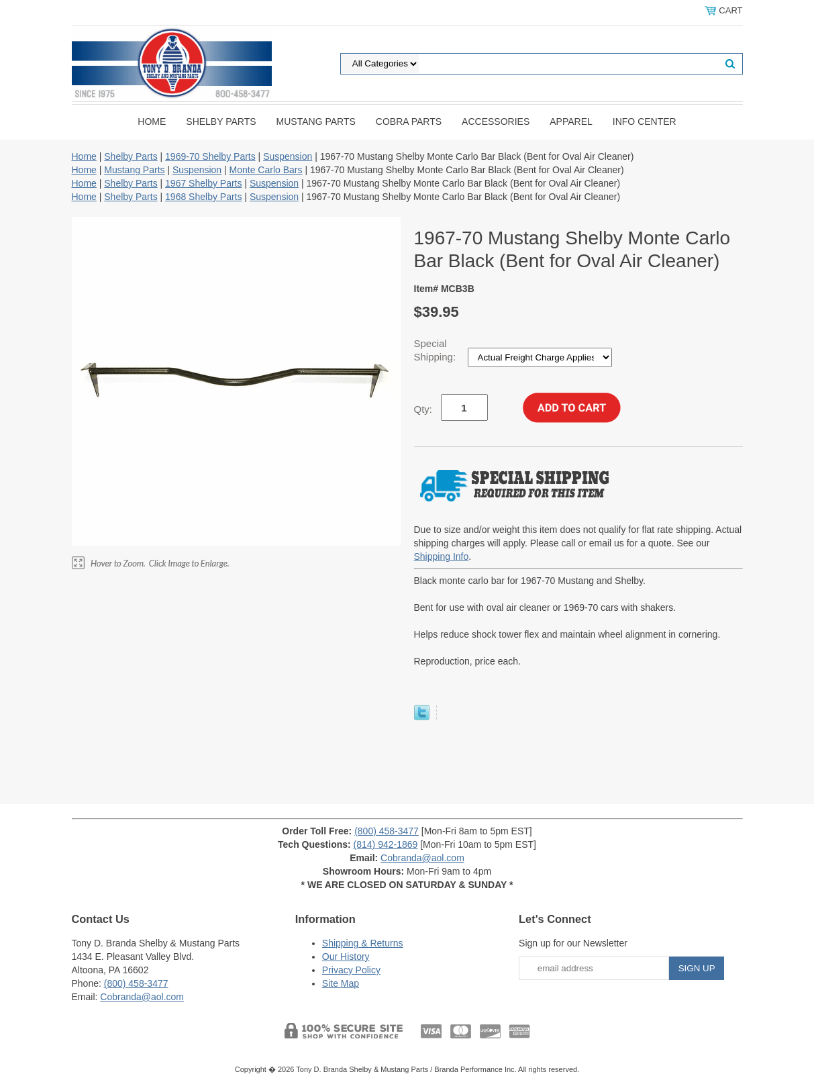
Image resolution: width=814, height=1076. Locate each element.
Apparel (571, 121)
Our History (346, 956)
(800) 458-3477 (386, 831)
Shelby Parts (221, 121)
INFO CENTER (644, 121)
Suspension (287, 156)
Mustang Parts (316, 121)
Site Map (340, 983)
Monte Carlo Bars (266, 169)
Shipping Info (441, 556)
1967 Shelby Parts (203, 183)
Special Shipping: (436, 350)
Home (152, 121)
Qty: (423, 409)
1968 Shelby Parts (203, 196)
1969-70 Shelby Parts (210, 156)
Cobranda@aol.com (422, 857)
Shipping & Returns (362, 943)
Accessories (495, 121)
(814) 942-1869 (386, 844)
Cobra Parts (409, 121)
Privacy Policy (351, 970)
